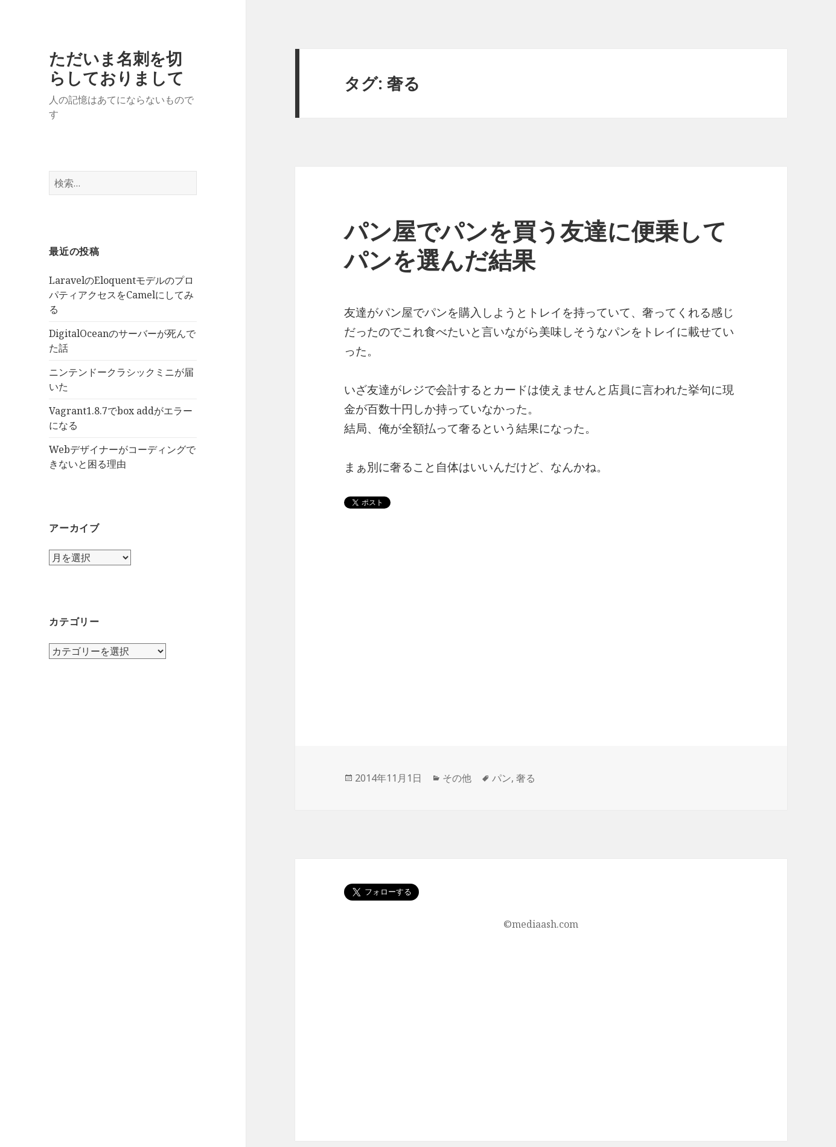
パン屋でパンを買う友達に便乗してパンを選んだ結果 (535, 244)
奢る (525, 778)
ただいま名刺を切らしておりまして (116, 68)
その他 (456, 778)
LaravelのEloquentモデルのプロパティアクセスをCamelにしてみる (121, 295)
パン (501, 778)
